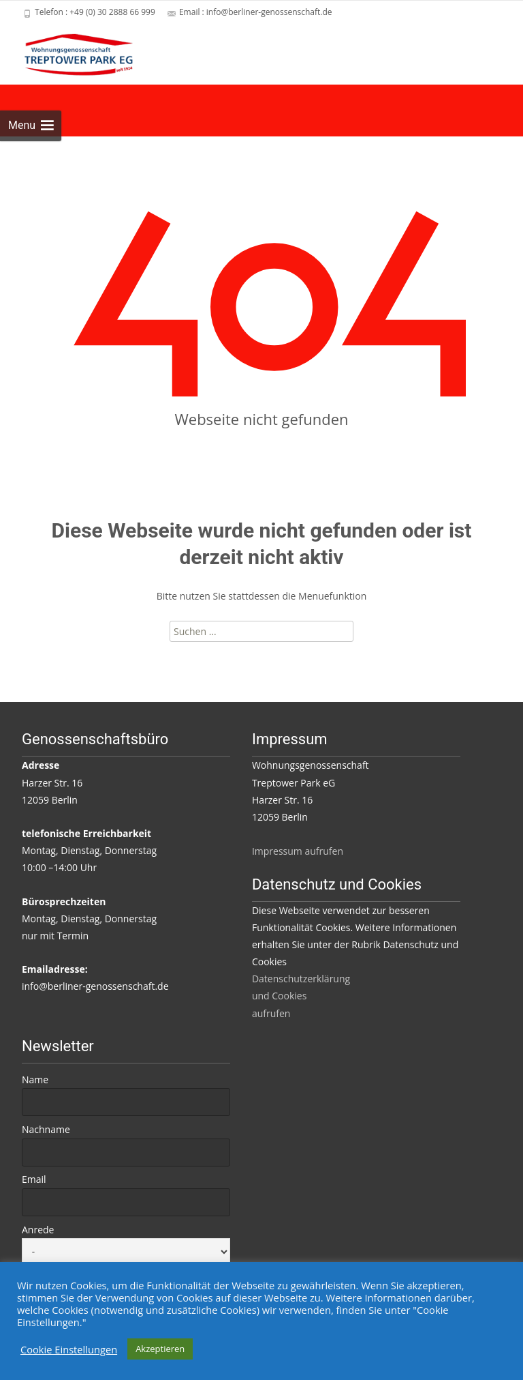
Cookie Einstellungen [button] (68, 1349)
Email (34, 1179)
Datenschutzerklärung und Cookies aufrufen (301, 995)
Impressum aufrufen (297, 851)
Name (35, 1079)
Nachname (46, 1129)
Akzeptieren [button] (160, 1348)
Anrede (38, 1229)
